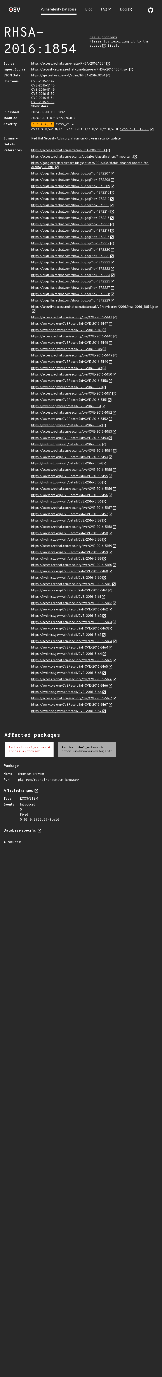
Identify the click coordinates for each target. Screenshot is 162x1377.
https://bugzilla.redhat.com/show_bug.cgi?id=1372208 (70, 180)
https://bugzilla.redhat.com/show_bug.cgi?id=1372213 (70, 205)
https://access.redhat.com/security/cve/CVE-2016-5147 (71, 318)
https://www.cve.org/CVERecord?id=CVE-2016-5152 (69, 419)
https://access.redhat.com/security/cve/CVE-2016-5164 (71, 641)
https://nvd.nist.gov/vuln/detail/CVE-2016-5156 (66, 502)
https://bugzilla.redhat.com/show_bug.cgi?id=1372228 (70, 294)
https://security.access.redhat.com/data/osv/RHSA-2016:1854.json (80, 70)
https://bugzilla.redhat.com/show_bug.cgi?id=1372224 (70, 275)
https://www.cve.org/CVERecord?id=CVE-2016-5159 (69, 552)
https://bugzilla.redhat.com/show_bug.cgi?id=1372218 (70, 237)
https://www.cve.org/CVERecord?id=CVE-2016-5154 (69, 457)
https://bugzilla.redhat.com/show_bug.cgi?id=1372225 (70, 282)
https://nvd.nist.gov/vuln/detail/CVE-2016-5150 (66, 387)
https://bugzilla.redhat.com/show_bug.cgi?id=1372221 (70, 256)
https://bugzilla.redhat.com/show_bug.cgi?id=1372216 (70, 224)
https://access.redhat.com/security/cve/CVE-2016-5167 (71, 698)
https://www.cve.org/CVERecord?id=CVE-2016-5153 (69, 438)
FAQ (104, 9)
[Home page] (15, 11)
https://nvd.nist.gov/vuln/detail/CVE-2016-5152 (66, 425)
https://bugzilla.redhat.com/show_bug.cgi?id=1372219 (70, 244)
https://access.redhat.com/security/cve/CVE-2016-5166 (71, 679)
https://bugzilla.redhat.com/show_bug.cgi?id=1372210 (70, 193)
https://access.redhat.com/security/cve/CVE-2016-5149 (71, 356)
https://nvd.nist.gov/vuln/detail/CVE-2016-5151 (66, 406)
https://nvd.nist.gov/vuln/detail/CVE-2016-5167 (66, 711)
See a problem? (103, 37)
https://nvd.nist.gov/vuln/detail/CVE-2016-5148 (66, 349)
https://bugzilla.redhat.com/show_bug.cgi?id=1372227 (70, 288)
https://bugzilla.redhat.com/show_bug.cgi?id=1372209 (70, 186)
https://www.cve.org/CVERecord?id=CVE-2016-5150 (69, 381)
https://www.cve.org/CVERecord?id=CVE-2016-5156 (69, 495)
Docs (124, 9)
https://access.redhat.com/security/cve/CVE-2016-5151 (71, 394)
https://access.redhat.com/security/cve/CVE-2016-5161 (71, 584)
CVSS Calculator (134, 129)
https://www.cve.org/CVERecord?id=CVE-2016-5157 (69, 514)
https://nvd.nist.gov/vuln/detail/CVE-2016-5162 (66, 616)
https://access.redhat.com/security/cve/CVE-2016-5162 (71, 603)
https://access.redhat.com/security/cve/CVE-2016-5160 (71, 565)
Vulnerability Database (59, 9)
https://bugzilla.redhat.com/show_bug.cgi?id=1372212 (70, 199)
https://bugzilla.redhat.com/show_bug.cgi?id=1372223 (70, 269)
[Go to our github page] (150, 12)
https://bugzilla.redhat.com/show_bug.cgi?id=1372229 (70, 301)
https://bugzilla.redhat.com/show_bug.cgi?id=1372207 (70, 174)
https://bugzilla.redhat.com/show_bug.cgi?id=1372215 (70, 218)
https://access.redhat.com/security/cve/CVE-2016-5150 (71, 375)
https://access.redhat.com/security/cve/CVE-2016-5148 (71, 337)
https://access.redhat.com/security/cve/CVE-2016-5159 (71, 546)
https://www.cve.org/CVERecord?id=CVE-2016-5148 (69, 343)
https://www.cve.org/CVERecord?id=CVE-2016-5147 (69, 324)
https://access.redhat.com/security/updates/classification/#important (82, 157)
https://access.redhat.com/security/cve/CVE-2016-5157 (71, 508)
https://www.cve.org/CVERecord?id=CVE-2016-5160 (69, 571)
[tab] (29, 749)
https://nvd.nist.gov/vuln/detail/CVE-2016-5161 (66, 597)
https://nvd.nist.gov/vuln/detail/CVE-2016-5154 (66, 464)
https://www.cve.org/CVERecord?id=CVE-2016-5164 (69, 648)
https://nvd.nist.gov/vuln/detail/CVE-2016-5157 (66, 521)
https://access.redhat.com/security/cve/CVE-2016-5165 (71, 660)
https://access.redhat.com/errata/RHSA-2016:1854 (68, 64)
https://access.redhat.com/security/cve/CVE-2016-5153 (71, 432)
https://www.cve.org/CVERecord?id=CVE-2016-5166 (69, 686)
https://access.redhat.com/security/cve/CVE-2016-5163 (71, 622)
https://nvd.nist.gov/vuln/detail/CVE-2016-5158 (66, 540)
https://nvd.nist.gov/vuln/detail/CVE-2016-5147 (66, 330)
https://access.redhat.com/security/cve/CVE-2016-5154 (71, 451)
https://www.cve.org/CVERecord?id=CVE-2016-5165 (69, 667)
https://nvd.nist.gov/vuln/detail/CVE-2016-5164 (66, 654)
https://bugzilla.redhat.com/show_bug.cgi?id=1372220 (70, 250)
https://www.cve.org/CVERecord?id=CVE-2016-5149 (69, 362)
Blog (88, 9)
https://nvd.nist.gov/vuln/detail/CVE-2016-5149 (66, 368)
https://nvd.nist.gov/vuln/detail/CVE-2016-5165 (66, 673)
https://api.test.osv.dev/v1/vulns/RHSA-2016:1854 (68, 76)
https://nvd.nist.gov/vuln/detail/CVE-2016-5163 (66, 635)
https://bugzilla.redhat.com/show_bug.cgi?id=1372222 (70, 263)
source (14, 842)
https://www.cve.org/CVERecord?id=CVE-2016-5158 (69, 533)
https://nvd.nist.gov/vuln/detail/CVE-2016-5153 (66, 445)
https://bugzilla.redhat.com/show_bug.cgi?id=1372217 (70, 231)
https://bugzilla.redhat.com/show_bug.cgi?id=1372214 (70, 212)
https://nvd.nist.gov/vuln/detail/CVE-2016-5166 (66, 692)
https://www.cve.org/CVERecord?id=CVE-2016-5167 (69, 705)
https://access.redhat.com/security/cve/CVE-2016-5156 (71, 489)
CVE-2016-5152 (42, 102)
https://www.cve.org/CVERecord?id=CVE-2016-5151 (69, 400)
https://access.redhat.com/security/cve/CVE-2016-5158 (71, 527)
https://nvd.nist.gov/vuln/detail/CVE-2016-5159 (66, 559)
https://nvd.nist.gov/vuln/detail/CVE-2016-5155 (66, 483)
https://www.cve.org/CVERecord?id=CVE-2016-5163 (69, 629)
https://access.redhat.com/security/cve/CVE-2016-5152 (71, 413)
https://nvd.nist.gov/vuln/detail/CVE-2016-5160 (66, 578)
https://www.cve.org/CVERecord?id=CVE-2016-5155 (69, 476)
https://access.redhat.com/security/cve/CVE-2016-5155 (71, 470)
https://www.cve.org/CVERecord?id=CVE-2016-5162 (69, 610)
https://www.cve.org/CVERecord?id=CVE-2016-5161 (69, 591)
